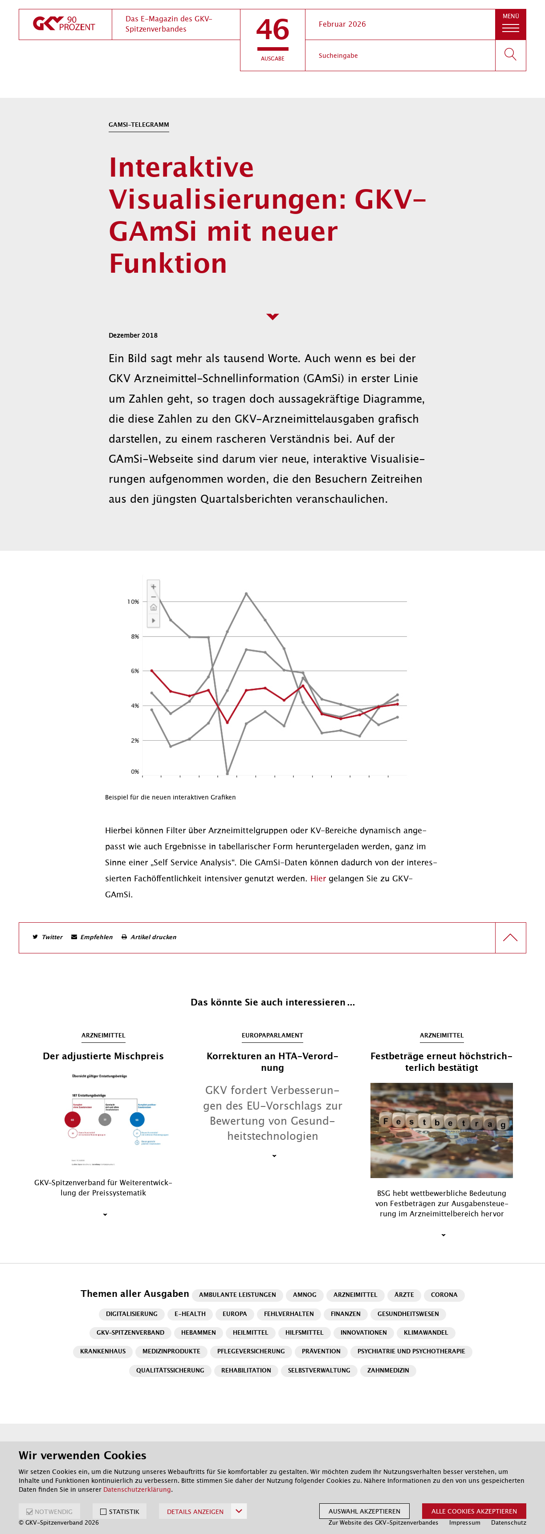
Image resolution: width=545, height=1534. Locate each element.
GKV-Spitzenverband (130, 1333)
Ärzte (404, 1295)
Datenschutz (508, 1522)
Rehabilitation (246, 1371)
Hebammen (198, 1333)
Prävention (321, 1352)
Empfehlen (96, 938)
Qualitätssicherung (170, 1371)
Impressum (464, 1522)
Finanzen (346, 1314)
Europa (235, 1314)
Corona (444, 1295)
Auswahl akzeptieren (364, 1511)
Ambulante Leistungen (237, 1295)
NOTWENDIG (54, 1512)
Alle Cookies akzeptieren (474, 1511)
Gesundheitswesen (408, 1314)
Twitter (51, 938)
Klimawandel (426, 1333)
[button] (272, 40)
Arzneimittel (356, 1295)
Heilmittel (250, 1333)
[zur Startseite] (65, 24)
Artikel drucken (153, 938)
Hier (319, 878)
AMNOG (305, 1295)
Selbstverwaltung (319, 1371)
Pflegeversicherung (251, 1352)
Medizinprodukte (171, 1352)
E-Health (190, 1314)
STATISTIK (124, 1512)
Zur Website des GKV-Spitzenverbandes (384, 1522)
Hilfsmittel (304, 1333)
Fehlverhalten (289, 1314)
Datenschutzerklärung (137, 1490)
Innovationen (364, 1333)
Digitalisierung (132, 1314)
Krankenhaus (103, 1352)
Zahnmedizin (388, 1371)
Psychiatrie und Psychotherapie (411, 1352)
